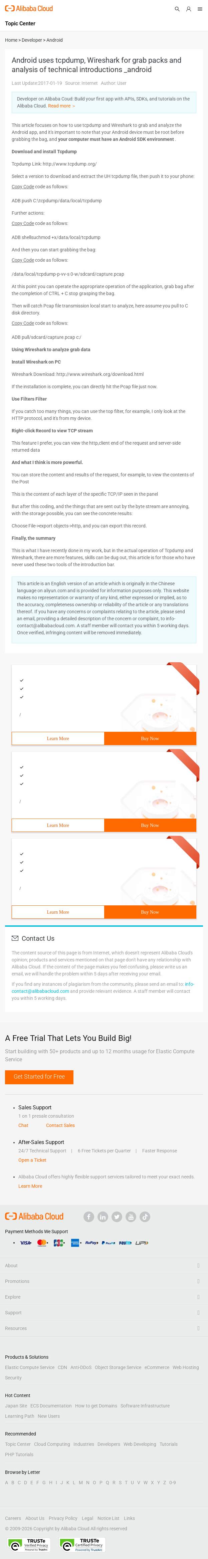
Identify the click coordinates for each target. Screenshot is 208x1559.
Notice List (108, 1518)
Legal (87, 1518)
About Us (34, 1518)
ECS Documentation (51, 1405)
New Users (49, 1416)
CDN (62, 1367)
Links (129, 1518)
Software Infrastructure (145, 1405)
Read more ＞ (62, 105)
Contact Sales (60, 1125)
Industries (83, 1444)
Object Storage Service (118, 1367)
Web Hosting (186, 1367)
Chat (23, 1125)
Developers (108, 1444)
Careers (13, 1518)
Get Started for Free (39, 1076)
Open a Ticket (32, 1160)
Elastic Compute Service (29, 1367)
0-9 (172, 1482)
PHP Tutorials (19, 1454)
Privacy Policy (63, 1518)
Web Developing (140, 1444)
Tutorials (169, 1444)
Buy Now (150, 738)
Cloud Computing (52, 1444)
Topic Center (18, 1444)
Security (13, 1377)
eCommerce (157, 1367)
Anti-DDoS (80, 1367)
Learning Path (19, 1416)
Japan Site (16, 1405)
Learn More (58, 738)
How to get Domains (96, 1405)
